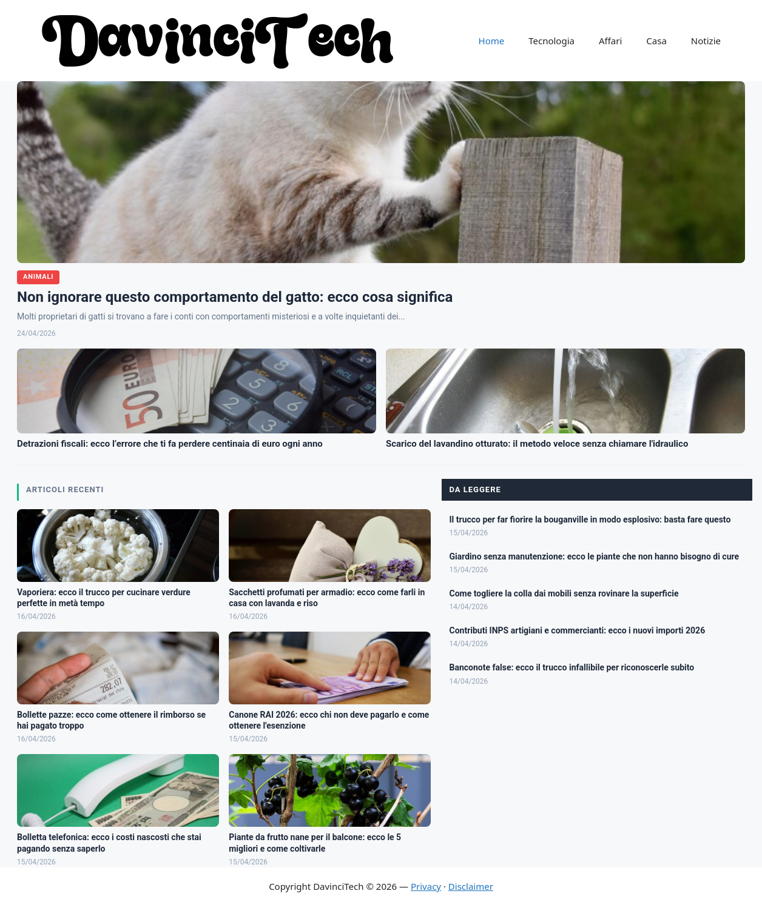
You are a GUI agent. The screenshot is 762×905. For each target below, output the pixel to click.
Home (492, 41)
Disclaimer (470, 886)
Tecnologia (551, 41)
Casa (656, 41)
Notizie (706, 41)
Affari (610, 41)
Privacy (426, 886)
